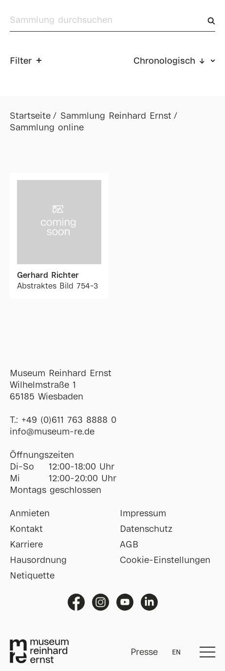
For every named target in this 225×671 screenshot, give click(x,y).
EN (176, 652)
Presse (144, 652)
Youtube (124, 602)
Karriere (26, 545)
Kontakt (26, 529)
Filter (21, 61)
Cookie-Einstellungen (165, 560)
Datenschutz (146, 529)
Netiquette (32, 576)
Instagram (100, 602)
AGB (129, 545)
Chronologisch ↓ (169, 61)
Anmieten (30, 514)
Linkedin (149, 602)
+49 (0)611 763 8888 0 (68, 420)
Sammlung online (47, 128)
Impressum (143, 514)
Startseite (30, 116)
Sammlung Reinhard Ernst (115, 116)
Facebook (76, 602)
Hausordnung (38, 560)
